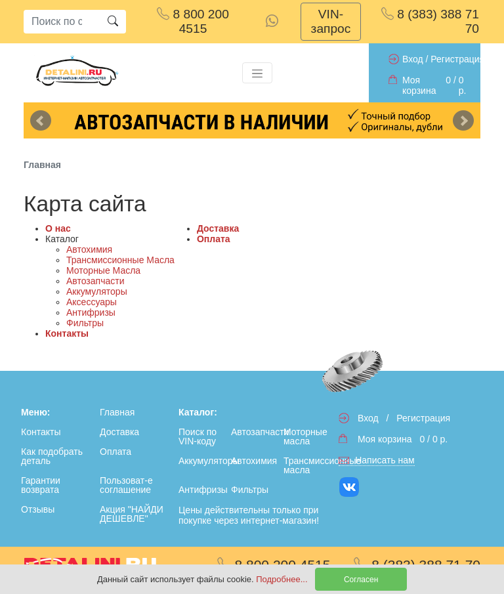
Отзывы (37, 509)
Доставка (218, 228)
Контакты (67, 333)
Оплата (213, 239)
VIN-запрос (331, 21)
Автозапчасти (95, 281)
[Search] (62, 21)
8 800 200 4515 (193, 21)
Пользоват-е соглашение (126, 485)
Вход (412, 59)
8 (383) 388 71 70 (430, 21)
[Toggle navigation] (257, 72)
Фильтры (85, 323)
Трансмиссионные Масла (120, 260)
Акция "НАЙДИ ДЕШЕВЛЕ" (131, 514)
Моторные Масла (103, 270)
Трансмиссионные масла (307, 465)
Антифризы (91, 312)
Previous (40, 120)
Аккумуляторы (96, 291)
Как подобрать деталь (52, 456)
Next (463, 120)
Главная (117, 412)
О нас (58, 228)
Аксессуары (91, 302)
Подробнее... (283, 579)
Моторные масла (305, 436)
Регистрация (457, 59)
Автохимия (89, 249)
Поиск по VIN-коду (197, 436)
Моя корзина (419, 85)
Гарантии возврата (40, 485)
